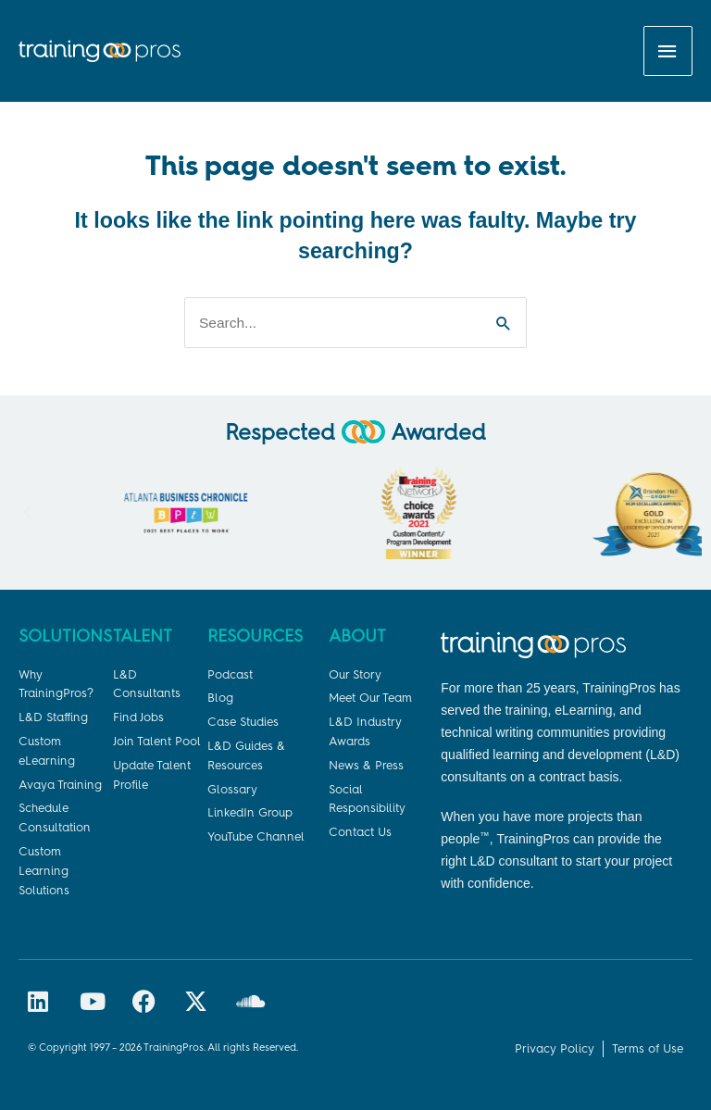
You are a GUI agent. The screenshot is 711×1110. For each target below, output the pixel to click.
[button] (28, 513)
